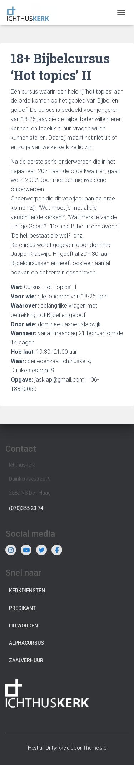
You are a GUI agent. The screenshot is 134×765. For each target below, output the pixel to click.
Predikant (22, 608)
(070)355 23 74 (26, 508)
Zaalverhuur (26, 660)
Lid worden (23, 626)
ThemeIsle (94, 748)
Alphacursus (26, 643)
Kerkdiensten (27, 590)
